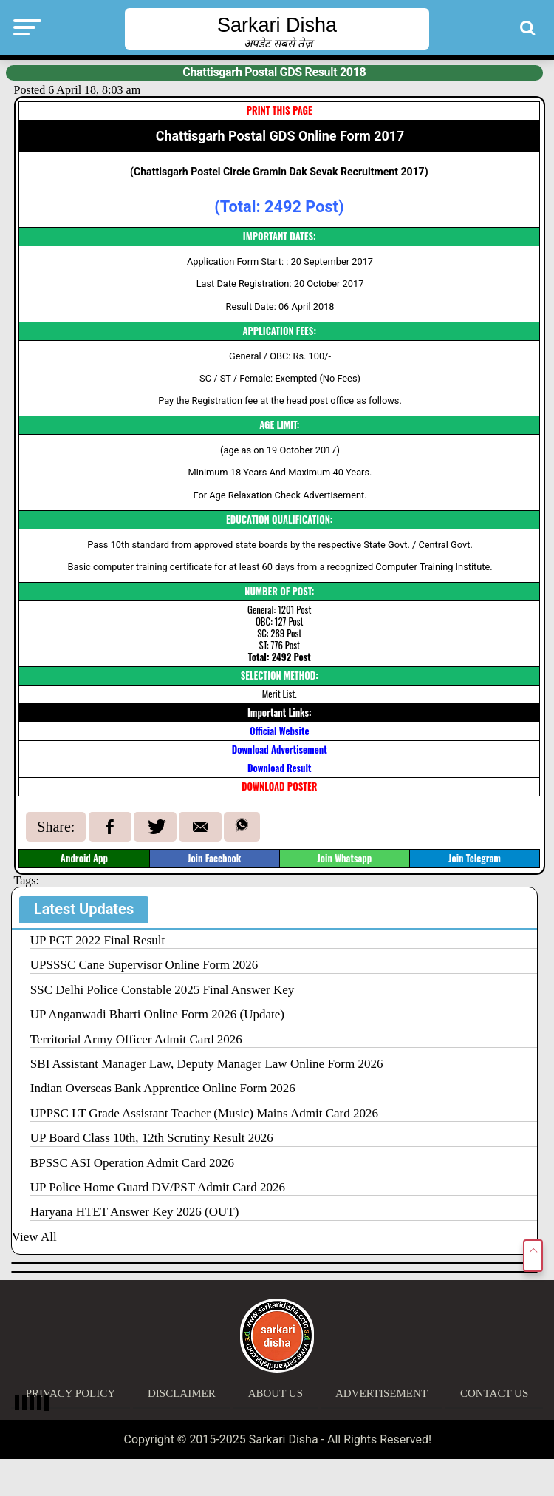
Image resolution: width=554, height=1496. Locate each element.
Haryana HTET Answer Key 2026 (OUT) (134, 1212)
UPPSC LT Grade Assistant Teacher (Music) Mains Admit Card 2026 (204, 1113)
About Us (275, 1393)
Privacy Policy (70, 1393)
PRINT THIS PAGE (279, 111)
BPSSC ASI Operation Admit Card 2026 (132, 1163)
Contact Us (494, 1393)
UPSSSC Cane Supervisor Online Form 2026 (144, 965)
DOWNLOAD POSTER (279, 786)
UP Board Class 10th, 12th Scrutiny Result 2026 (151, 1138)
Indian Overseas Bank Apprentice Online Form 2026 (162, 1088)
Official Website (279, 731)
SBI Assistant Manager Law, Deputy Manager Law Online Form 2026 (206, 1064)
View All (34, 1237)
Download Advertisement (279, 749)
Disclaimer (182, 1393)
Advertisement (381, 1393)
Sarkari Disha (277, 25)
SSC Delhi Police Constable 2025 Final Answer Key (162, 990)
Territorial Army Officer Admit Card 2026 (136, 1039)
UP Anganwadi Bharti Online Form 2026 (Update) (157, 1014)
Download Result (279, 768)
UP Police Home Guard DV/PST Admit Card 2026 (157, 1187)
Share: (56, 827)
